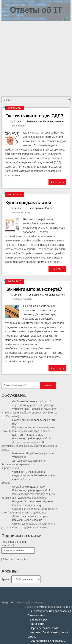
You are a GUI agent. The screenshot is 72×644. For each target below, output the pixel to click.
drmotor (18, 208)
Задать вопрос (39, 619)
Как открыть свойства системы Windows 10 (31, 412)
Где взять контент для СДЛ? (34, 115)
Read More (57, 182)
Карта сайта (37, 623)
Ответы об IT (36, 9)
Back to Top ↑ (64, 606)
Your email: (8, 545)
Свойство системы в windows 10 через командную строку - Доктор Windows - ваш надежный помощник (34, 405)
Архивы (6, 579)
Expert (17, 121)
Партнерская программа (45, 628)
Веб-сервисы (34, 121)
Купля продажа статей (28, 202)
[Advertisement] (36, 58)
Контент (59, 121)
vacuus (16, 471)
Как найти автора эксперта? (33, 289)
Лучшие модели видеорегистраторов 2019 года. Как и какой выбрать (34, 475)
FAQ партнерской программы (47, 640)
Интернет (48, 121)
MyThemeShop (46, 606)
